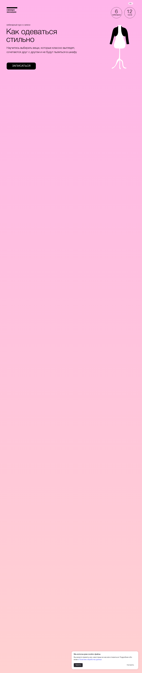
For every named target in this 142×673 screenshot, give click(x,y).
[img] (12, 10)
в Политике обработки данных (90, 659)
